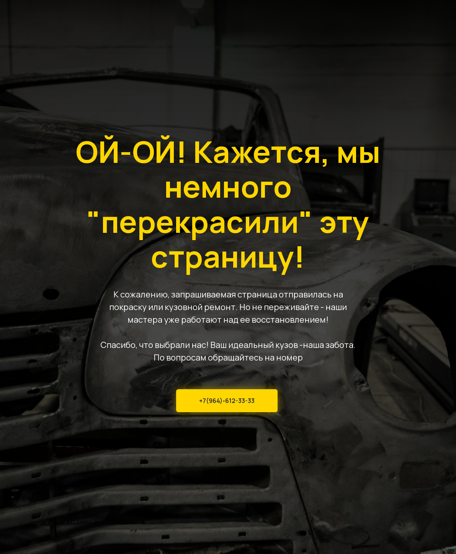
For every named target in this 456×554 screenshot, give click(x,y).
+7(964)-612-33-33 (227, 400)
